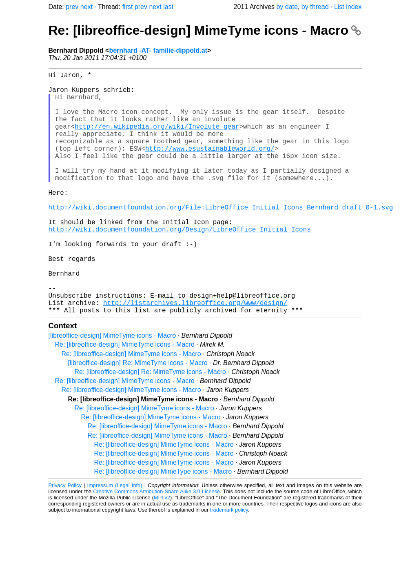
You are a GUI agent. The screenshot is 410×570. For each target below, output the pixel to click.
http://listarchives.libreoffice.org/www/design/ (195, 354)
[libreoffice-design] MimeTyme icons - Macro (112, 389)
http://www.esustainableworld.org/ (210, 166)
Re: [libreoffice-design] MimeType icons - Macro (163, 525)
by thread (315, 6)
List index (348, 6)
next (86, 6)
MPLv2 (162, 551)
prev (72, 6)
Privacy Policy (65, 539)
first (127, 6)
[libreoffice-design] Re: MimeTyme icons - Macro (138, 416)
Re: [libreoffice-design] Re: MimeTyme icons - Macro (150, 425)
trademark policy (229, 564)
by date (286, 6)
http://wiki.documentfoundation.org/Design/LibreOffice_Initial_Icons (180, 265)
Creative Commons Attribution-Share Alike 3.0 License (156, 545)
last (168, 6)
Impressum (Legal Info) (114, 539)
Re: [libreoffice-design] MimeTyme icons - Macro (205, 30)
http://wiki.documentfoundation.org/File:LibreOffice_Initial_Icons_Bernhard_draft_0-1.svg (221, 238)
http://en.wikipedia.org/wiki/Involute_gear (157, 139)
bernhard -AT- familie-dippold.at (158, 50)
